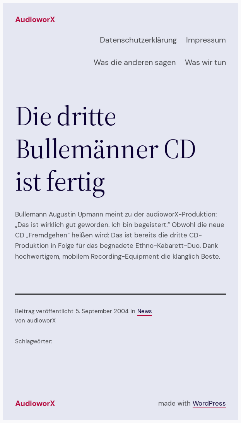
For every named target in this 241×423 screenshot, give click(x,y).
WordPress (209, 403)
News (144, 311)
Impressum (206, 40)
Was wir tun (205, 62)
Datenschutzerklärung (138, 40)
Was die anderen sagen (135, 62)
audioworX (35, 19)
